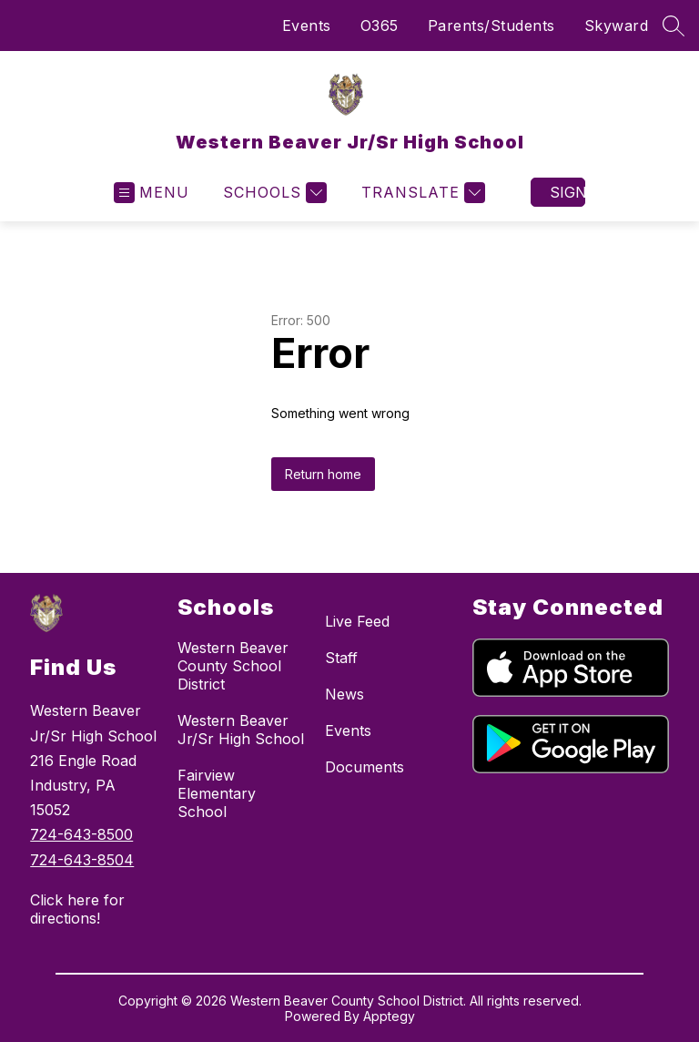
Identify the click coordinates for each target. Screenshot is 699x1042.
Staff (341, 658)
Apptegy (389, 1016)
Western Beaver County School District (233, 665)
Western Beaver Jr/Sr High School (240, 729)
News (344, 694)
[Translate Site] (421, 192)
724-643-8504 (82, 860)
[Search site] (673, 25)
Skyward (616, 25)
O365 (379, 25)
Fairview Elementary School (216, 793)
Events (306, 25)
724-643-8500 (81, 834)
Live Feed (357, 621)
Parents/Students (491, 25)
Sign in (567, 192)
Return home (323, 474)
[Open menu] (151, 192)
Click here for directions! (77, 909)
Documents (364, 767)
